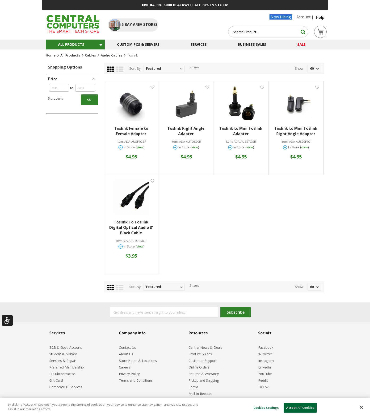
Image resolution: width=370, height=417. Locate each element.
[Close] (361, 407)
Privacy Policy (129, 374)
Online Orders (199, 367)
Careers (125, 367)
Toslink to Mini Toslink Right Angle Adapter (295, 131)
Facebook (265, 347)
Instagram (266, 360)
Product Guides (200, 354)
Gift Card (56, 380)
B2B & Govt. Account (65, 347)
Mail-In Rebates (200, 393)
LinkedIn (264, 367)
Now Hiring (281, 17)
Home (51, 55)
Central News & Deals (205, 347)
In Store (129, 147)
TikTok (263, 387)
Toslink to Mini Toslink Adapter (240, 131)
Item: (120, 141)
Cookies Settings (266, 407)
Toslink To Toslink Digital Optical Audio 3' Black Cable (131, 227)
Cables (91, 55)
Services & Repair (62, 360)
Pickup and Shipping (204, 380)
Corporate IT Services (65, 387)
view (140, 147)
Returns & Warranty (204, 374)
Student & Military (63, 354)
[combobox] (268, 31)
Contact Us (127, 347)
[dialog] (185, 407)
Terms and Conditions (136, 380)
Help (320, 17)
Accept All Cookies (300, 407)
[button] (152, 87)
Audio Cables (112, 55)
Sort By (135, 68)
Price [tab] (53, 78)
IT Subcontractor (62, 374)
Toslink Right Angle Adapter (186, 131)
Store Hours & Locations (138, 360)
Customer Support (203, 360)
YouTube (265, 374)
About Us (126, 354)
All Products (70, 55)
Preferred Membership (66, 367)
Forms (193, 387)
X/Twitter (265, 354)
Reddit (263, 380)
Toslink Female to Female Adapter (131, 131)
